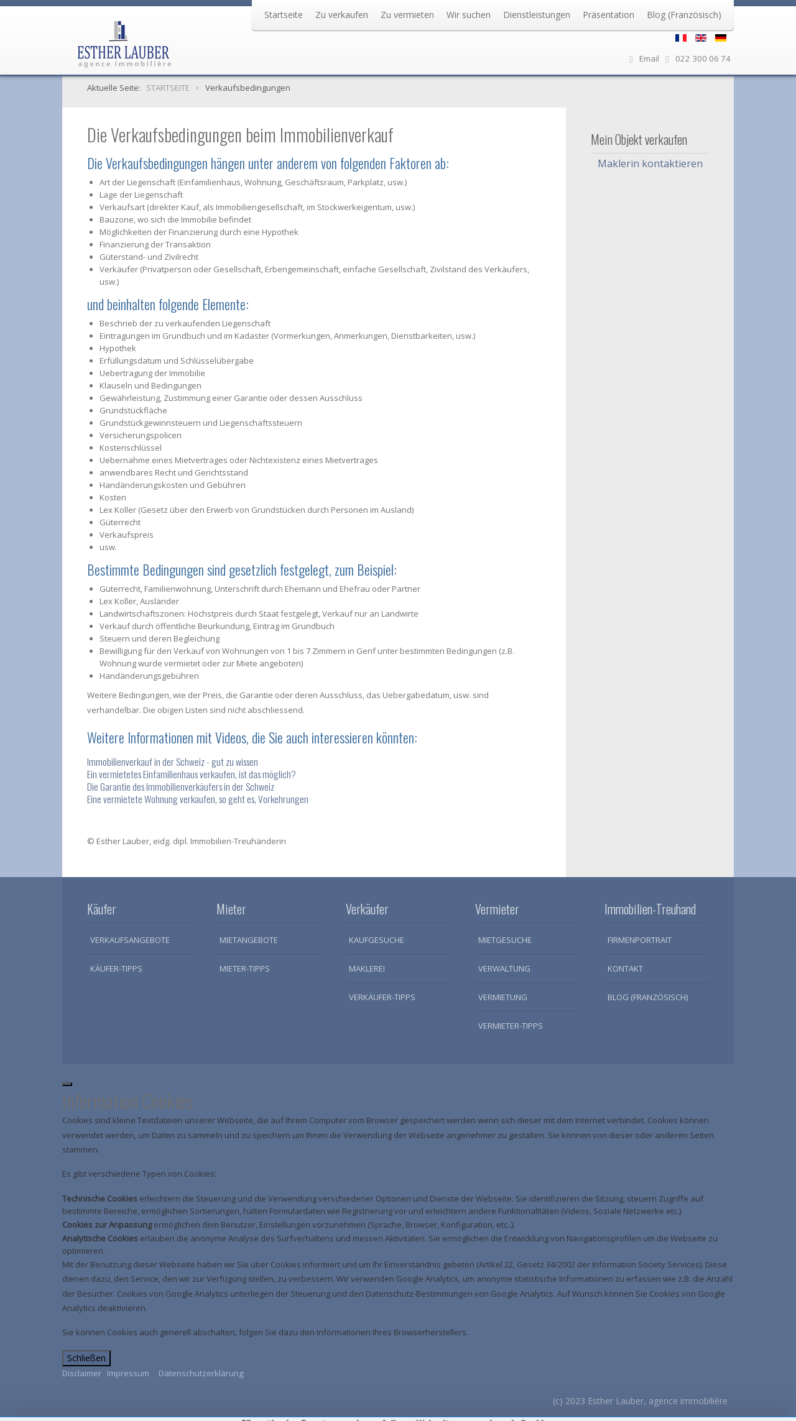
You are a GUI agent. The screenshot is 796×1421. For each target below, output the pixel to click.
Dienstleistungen (536, 15)
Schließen (86, 1358)
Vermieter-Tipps (510, 1025)
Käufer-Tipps (116, 968)
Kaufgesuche (376, 939)
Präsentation (608, 15)
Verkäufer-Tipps (382, 997)
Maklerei (367, 968)
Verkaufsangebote (130, 939)
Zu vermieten (407, 15)
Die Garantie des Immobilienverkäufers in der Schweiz (180, 786)
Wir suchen (469, 15)
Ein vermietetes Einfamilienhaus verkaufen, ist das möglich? (191, 773)
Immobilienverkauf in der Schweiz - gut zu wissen (172, 761)
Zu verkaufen (341, 15)
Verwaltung (504, 968)
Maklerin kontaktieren (650, 163)
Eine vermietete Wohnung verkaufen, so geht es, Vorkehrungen (197, 798)
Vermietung (502, 997)
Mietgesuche (505, 939)
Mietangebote (249, 939)
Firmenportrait (640, 939)
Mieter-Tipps (245, 968)
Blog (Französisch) (684, 15)
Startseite (283, 15)
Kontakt (625, 968)
